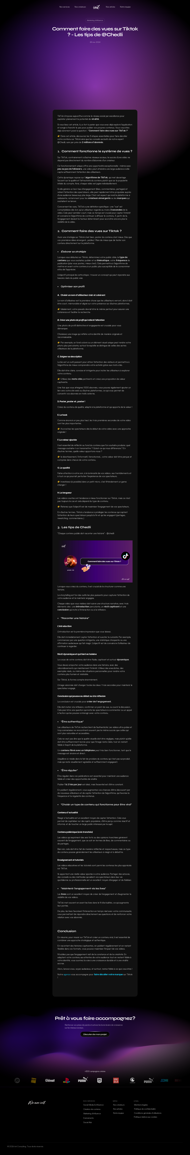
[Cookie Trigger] (145, 1117)
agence (67, 974)
